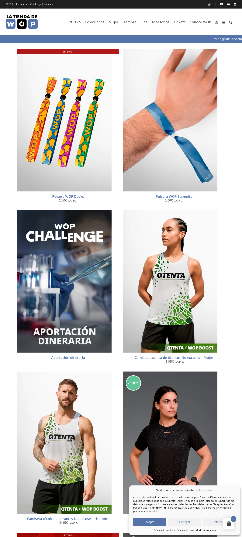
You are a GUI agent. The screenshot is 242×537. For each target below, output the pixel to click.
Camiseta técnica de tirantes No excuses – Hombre (68, 518)
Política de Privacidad (189, 530)
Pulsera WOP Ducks (68, 196)
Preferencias (220, 522)
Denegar (184, 522)
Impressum (209, 530)
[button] (230, 22)
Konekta (48, 4)
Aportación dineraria (68, 357)
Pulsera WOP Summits (174, 196)
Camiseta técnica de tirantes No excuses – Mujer (174, 357)
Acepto (149, 522)
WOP (9, 4)
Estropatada (21, 4)
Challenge (36, 4)
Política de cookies (164, 530)
